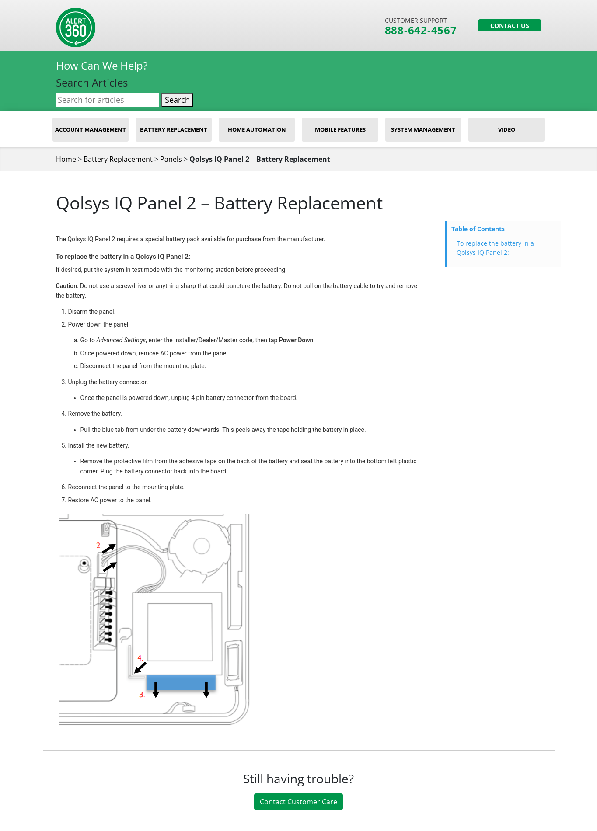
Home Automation (257, 129)
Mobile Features (340, 129)
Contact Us (509, 25)
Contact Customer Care (298, 802)
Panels (171, 159)
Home (66, 159)
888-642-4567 (421, 30)
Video (506, 129)
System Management (423, 129)
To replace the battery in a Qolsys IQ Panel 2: (495, 248)
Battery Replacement (173, 129)
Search (177, 99)
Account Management (90, 129)
